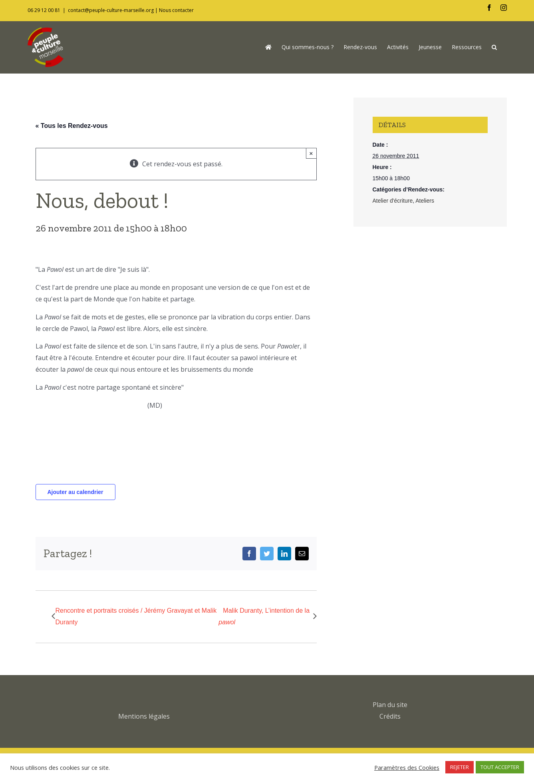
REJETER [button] (459, 767)
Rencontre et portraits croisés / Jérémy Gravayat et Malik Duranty (136, 616)
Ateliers (424, 200)
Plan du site (390, 704)
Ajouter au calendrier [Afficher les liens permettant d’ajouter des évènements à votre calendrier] (75, 492)
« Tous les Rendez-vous (72, 125)
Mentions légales (144, 716)
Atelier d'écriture (393, 200)
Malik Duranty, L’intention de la (264, 616)
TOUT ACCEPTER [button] (499, 767)
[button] (494, 47)
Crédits (390, 716)
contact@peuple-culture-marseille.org (111, 10)
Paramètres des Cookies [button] (406, 767)
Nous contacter (176, 10)
